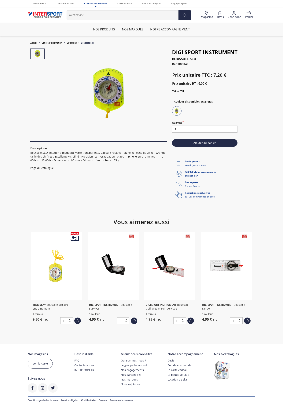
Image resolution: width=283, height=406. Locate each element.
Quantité (177, 122)
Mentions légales (69, 400)
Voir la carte (40, 363)
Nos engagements (132, 370)
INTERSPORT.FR (84, 370)
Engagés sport (179, 3)
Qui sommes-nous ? (133, 360)
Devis (170, 360)
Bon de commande (179, 365)
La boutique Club (178, 375)
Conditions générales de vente (43, 400)
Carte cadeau (124, 3)
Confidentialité (88, 400)
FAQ (76, 360)
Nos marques (129, 379)
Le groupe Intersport (134, 365)
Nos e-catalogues (151, 3)
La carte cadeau (177, 370)
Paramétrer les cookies (121, 400)
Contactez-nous (84, 365)
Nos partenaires (131, 375)
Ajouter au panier (204, 143)
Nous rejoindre (130, 384)
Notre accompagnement (170, 29)
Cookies (102, 400)
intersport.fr (39, 3)
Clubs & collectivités (95, 3)
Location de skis (65, 3)
